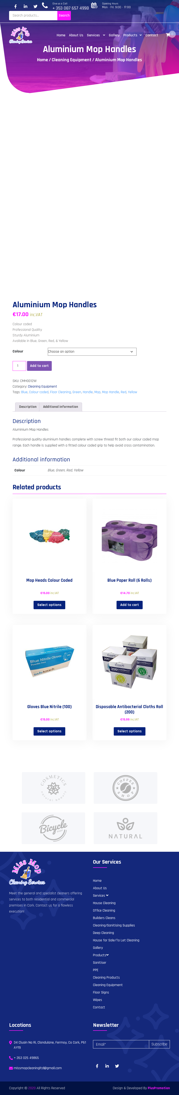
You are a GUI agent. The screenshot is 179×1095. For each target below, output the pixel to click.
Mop (97, 392)
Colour (18, 351)
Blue (24, 392)
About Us (76, 35)
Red (123, 392)
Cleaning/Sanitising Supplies (114, 925)
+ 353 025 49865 (26, 1058)
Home (61, 35)
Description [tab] (28, 407)
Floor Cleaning (60, 392)
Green (76, 392)
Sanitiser (99, 962)
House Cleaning (104, 903)
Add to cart (39, 365)
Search (64, 15)
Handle (88, 392)
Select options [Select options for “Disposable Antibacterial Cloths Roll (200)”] (129, 731)
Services (96, 35)
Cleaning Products (106, 977)
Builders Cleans (104, 918)
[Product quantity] (19, 366)
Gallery (114, 35)
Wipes (97, 999)
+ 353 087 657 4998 (70, 8)
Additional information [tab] (60, 407)
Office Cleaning (104, 910)
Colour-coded (38, 392)
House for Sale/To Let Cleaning (116, 940)
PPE (95, 970)
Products (132, 35)
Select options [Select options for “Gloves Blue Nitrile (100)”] (49, 731)
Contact (151, 35)
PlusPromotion (159, 1088)
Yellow (132, 392)
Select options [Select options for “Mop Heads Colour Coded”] (49, 604)
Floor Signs (101, 992)
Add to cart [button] (129, 604)
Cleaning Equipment (71, 60)
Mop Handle (110, 392)
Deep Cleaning (103, 932)
